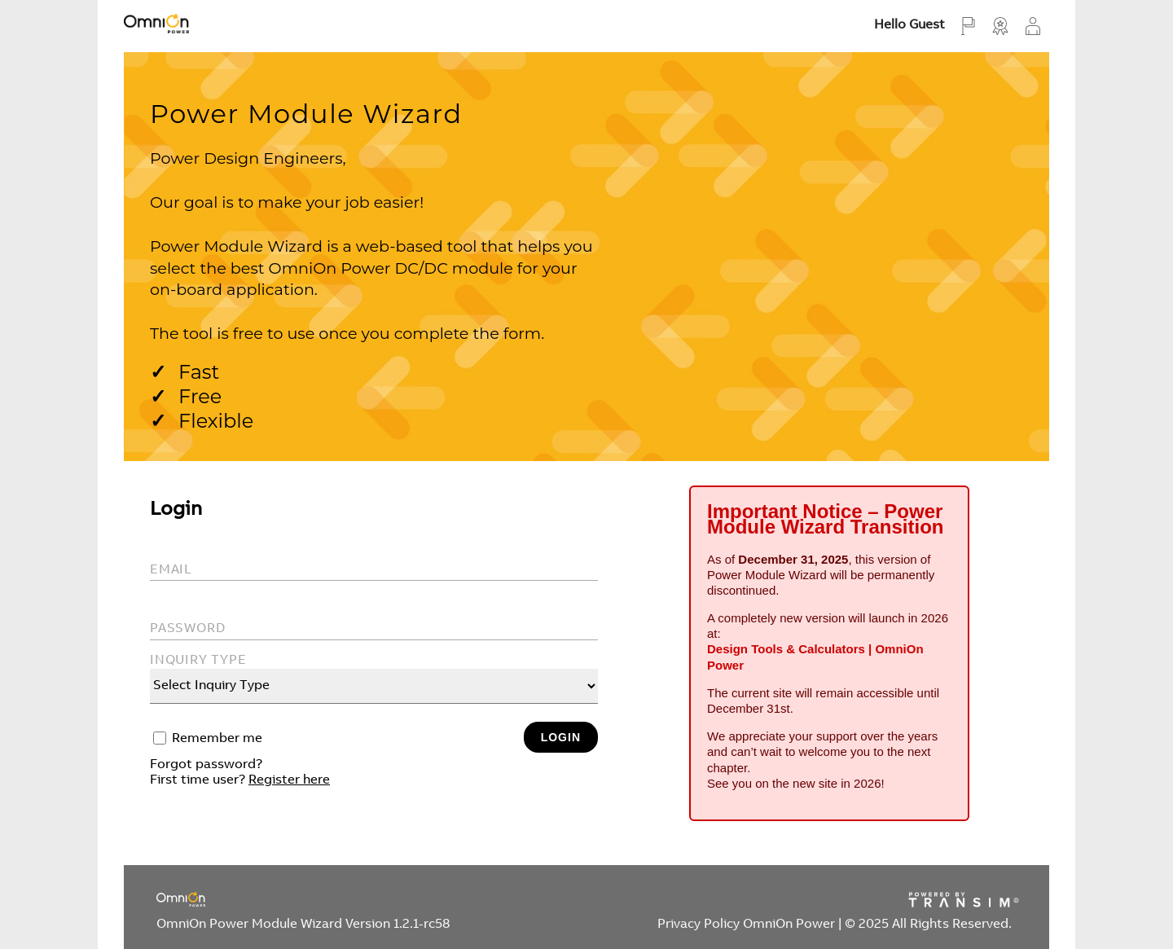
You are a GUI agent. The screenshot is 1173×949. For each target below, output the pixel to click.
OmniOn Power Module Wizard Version (303, 924)
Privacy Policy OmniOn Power (747, 924)
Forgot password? (206, 764)
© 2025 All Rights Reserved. (928, 924)
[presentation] (274, 833)
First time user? (240, 780)
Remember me (217, 738)
